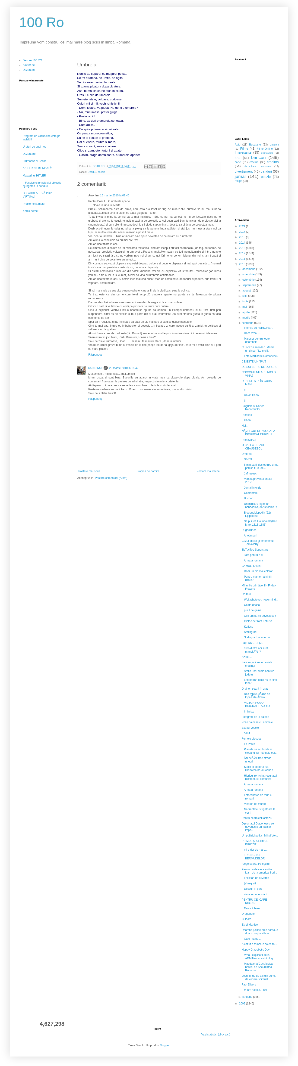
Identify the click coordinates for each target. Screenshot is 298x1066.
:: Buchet (247, 498)
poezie (101, 171)
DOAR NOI (95, 368)
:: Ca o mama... (251, 938)
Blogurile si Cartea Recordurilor (253, 407)
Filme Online (265, 148)
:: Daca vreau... (251, 333)
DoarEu (92, 171)
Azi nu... (247, 657)
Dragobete (248, 913)
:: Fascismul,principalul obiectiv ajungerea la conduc (42, 184)
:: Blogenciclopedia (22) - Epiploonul (257, 514)
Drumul (246, 594)
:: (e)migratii (249, 883)
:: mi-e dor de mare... (254, 849)
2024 (242, 226)
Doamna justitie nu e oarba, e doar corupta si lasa (260, 931)
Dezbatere (29, 153)
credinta (273, 162)
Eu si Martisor (250, 924)
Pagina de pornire (148, 471)
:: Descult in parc (252, 888)
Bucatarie (255, 144)
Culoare (246, 919)
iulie (245, 295)
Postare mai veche (208, 471)
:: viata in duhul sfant (254, 894)
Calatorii (274, 144)
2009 (242, 1003)
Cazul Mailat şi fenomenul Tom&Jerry (257, 542)
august (246, 290)
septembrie (249, 285)
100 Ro (41, 22)
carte (238, 162)
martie (246, 317)
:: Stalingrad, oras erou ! (256, 637)
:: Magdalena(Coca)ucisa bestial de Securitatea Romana (257, 967)
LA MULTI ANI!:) (252, 565)
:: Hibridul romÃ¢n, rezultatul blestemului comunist (259, 777)
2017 (242, 231)
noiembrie (248, 274)
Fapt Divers (249, 984)
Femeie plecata (251, 738)
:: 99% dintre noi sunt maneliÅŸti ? (255, 650)
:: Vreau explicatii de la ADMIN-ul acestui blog (257, 956)
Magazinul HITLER (34, 175)
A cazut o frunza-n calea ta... (259, 944)
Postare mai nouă (89, 471)
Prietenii (247, 414)
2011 (242, 258)
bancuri (258, 157)
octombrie (248, 279)
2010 (242, 264)
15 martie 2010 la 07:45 (114, 195)
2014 (242, 242)
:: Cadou (247, 420)
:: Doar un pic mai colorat (257, 571)
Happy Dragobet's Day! (256, 949)
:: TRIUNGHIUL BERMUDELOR (253, 856)
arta (238, 158)
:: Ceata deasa (251, 605)
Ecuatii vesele (250, 727)
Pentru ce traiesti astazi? (257, 818)
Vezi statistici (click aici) (215, 1034)
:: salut (246, 733)
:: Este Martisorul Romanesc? (260, 356)
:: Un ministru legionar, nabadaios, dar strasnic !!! (259, 505)
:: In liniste (248, 711)
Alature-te (29, 65)
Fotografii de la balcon (255, 717)
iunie (245, 301)
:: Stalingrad (249, 632)
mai (245, 306)
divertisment (244, 171)
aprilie (246, 312)
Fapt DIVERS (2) (252, 643)
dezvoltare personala (257, 166)
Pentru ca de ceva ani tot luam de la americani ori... (259, 871)
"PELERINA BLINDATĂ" (37, 168)
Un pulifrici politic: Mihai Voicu (260, 835)
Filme (244, 148)
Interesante (243, 152)
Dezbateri (29, 69)
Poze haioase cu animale (257, 722)
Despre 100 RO (32, 60)
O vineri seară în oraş (255, 688)
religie (238, 181)
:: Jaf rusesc (249, 473)
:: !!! (244, 389)
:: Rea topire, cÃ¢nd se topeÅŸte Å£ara (256, 695)
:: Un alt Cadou (251, 395)
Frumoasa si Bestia (35, 161)
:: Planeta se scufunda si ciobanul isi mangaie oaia (259, 751)
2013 (242, 248)
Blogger (164, 1045)
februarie (248, 323)
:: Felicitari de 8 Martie (255, 878)
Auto (238, 144)
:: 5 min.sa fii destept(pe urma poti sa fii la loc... (260, 466)
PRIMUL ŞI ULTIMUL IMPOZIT (255, 842)
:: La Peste (248, 744)
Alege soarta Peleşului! (256, 863)
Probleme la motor (34, 203)
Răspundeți (95, 354)
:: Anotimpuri (249, 535)
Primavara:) (249, 439)
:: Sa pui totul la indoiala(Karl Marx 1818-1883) (259, 523)
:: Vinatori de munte (254, 804)
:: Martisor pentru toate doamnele (256, 340)
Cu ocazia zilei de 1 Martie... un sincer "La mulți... (259, 349)
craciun (253, 162)
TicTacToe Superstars (255, 549)
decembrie (249, 269)
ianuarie (247, 996)
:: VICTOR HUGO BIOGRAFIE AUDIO (256, 704)
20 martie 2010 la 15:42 (123, 368)
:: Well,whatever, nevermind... (260, 599)
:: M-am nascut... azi (254, 990)
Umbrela (247, 454)
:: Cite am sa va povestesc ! (259, 615)
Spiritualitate (267, 153)
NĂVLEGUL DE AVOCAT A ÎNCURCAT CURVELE (258, 432)
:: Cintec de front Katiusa (257, 621)
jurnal (240, 176)
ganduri (266, 171)
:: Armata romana (252, 560)
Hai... (245, 425)
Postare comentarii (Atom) (111, 478)
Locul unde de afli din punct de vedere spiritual (259, 977)
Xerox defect (30, 211)
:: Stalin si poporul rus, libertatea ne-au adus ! (257, 768)
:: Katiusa (247, 626)
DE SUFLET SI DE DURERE (259, 367)
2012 (242, 253)
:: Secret (247, 459)
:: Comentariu (250, 493)
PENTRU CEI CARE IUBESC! (254, 901)
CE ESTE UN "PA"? (254, 361)
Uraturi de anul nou (34, 146)
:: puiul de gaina (251, 610)
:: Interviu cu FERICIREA (257, 327)
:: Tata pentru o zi (252, 555)
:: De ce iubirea (251, 908)
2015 (242, 237)
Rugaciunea (249, 530)
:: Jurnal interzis (251, 487)
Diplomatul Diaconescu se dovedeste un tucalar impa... (258, 827)
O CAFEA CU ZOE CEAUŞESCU (253, 446)
